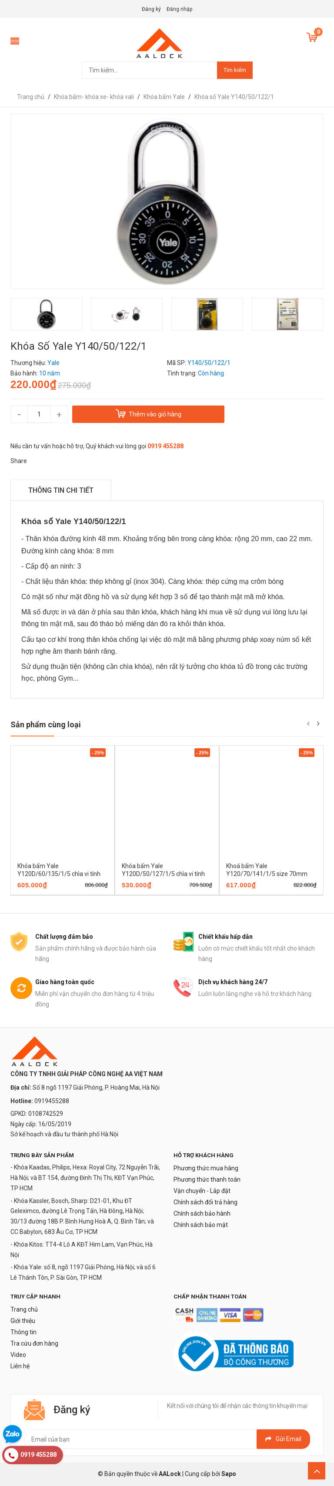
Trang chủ (24, 1309)
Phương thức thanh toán (207, 1179)
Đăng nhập (179, 9)
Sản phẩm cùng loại (45, 724)
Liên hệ (20, 1366)
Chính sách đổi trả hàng (205, 1202)
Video (18, 1354)
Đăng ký (151, 9)
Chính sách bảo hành (202, 1213)
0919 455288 (165, 446)
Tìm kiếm (235, 70)
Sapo (228, 1473)
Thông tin (23, 1332)
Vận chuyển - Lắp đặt (202, 1190)
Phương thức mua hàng (206, 1168)
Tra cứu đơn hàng (34, 1343)
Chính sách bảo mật (201, 1224)
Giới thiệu (22, 1320)
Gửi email (283, 1438)
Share (18, 460)
